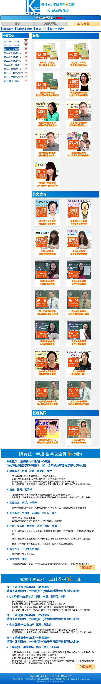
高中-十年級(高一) (12, 69)
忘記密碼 (50, 23)
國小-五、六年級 (11, 48)
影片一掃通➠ (57, 28)
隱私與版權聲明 (38, 676)
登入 (17, 23)
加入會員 (83, 23)
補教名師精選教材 (50, 17)
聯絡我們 (66, 676)
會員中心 (41, 28)
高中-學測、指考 (11, 81)
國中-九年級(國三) (12, 61)
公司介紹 (54, 676)
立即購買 (85, 568)
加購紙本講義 (24, 28)
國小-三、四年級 (11, 45)
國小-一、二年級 (11, 41)
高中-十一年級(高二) (13, 73)
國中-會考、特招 (11, 65)
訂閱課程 (8, 28)
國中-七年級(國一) (12, 53)
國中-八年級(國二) (12, 57)
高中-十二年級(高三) (13, 77)
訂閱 (25, 41)
